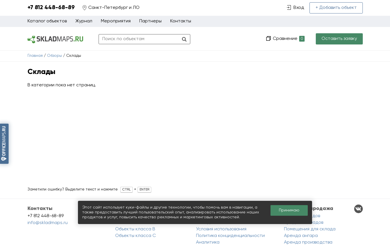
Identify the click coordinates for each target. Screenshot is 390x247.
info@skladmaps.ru (48, 223)
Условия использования (221, 229)
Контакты (180, 21)
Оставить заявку (339, 38)
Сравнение (288, 39)
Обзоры (54, 56)
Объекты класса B (135, 229)
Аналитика (208, 242)
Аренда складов (302, 216)
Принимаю (289, 210)
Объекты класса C (135, 236)
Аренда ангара (301, 236)
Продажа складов (303, 222)
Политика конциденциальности (230, 236)
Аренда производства (308, 242)
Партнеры (150, 21)
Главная (35, 56)
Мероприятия (116, 21)
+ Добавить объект (336, 7)
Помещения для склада (310, 229)
